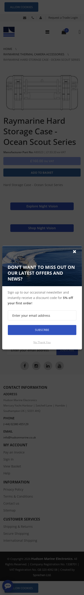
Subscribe (42, 330)
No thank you (42, 342)
